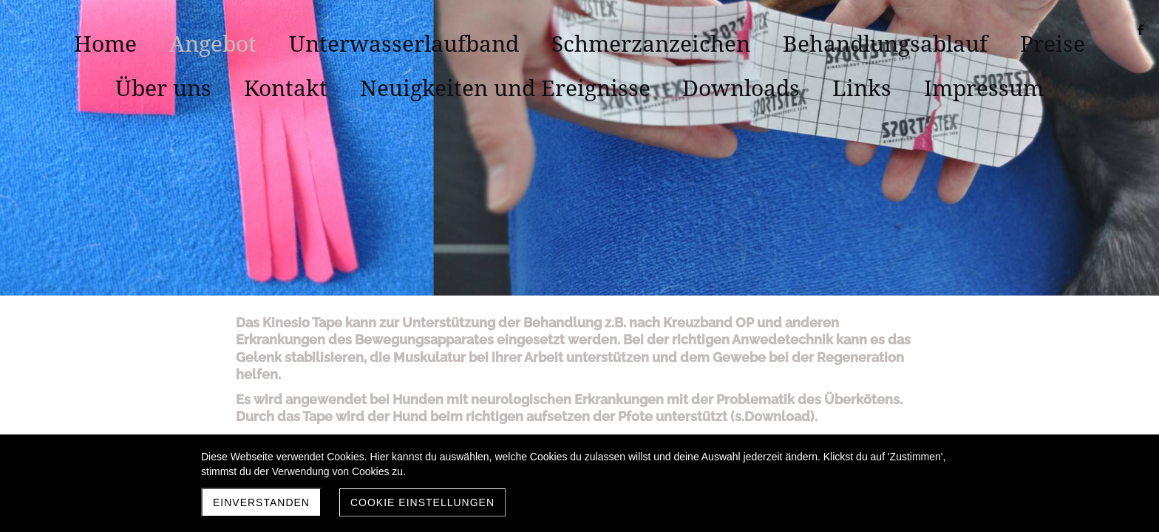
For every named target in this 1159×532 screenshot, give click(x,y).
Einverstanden (261, 502)
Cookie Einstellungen (422, 502)
